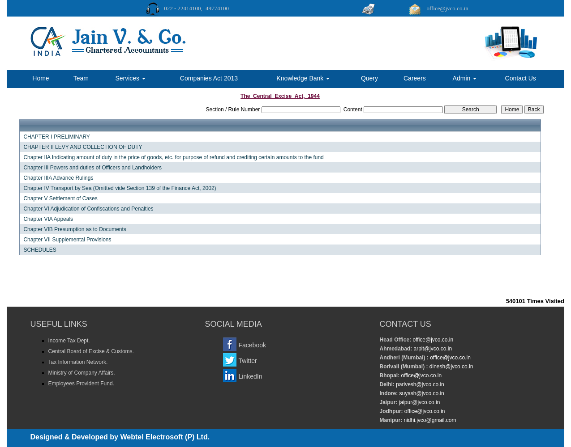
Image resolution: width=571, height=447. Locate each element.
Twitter (248, 360)
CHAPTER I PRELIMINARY (56, 137)
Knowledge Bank (303, 78)
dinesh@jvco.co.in (450, 366)
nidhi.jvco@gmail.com (429, 420)
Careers (415, 78)
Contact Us (520, 78)
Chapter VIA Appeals (48, 219)
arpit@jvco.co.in (432, 349)
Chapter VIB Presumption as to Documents (74, 229)
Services (130, 78)
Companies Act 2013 (209, 78)
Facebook (252, 345)
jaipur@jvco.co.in (419, 402)
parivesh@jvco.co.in (420, 384)
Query (369, 78)
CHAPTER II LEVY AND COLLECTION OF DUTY (82, 147)
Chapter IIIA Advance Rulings (58, 178)
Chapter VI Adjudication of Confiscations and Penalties (88, 209)
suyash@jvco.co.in (421, 393)
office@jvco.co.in (432, 340)
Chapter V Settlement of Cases (60, 198)
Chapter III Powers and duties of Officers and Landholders (92, 167)
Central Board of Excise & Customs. (91, 351)
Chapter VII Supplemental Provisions (67, 239)
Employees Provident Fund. (81, 383)
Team (81, 78)
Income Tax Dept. (69, 340)
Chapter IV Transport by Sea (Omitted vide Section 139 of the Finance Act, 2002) (119, 188)
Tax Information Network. (78, 362)
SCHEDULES (39, 250)
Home (40, 78)
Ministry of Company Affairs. (81, 373)
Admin (465, 78)
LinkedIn (250, 376)
